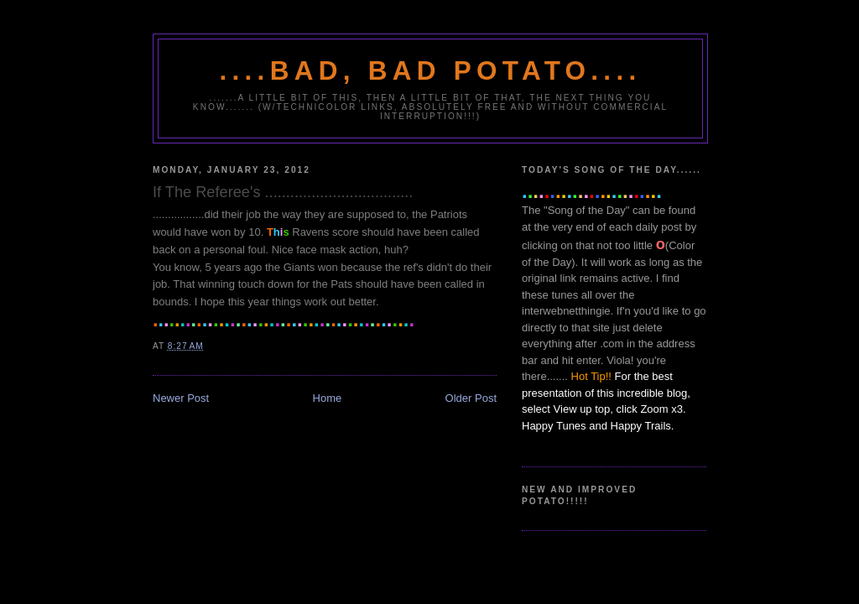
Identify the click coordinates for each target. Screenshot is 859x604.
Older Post (471, 398)
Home (327, 398)
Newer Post (181, 398)
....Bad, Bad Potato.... (431, 71)
